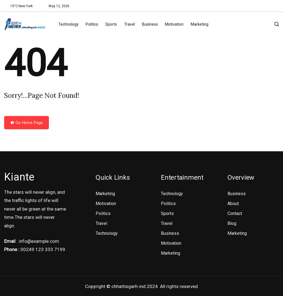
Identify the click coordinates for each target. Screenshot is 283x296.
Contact (234, 213)
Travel (129, 24)
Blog (231, 223)
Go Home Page (26, 122)
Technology (68, 24)
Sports (111, 24)
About (233, 203)
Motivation (174, 24)
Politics (92, 24)
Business (150, 24)
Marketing (199, 24)
